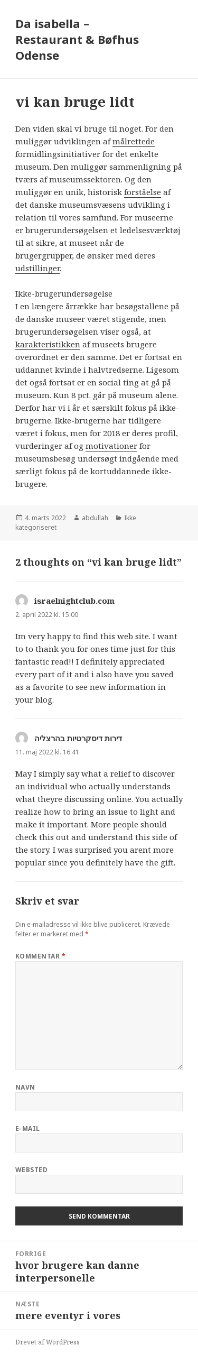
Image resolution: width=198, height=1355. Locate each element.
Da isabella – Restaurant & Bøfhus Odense (77, 39)
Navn (25, 1087)
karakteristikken (47, 344)
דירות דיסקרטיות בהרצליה (78, 738)
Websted (31, 1169)
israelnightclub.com (74, 600)
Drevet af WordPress (47, 1342)
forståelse (142, 192)
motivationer (111, 445)
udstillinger (37, 268)
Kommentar (40, 956)
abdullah (95, 517)
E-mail (27, 1128)
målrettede (133, 141)
